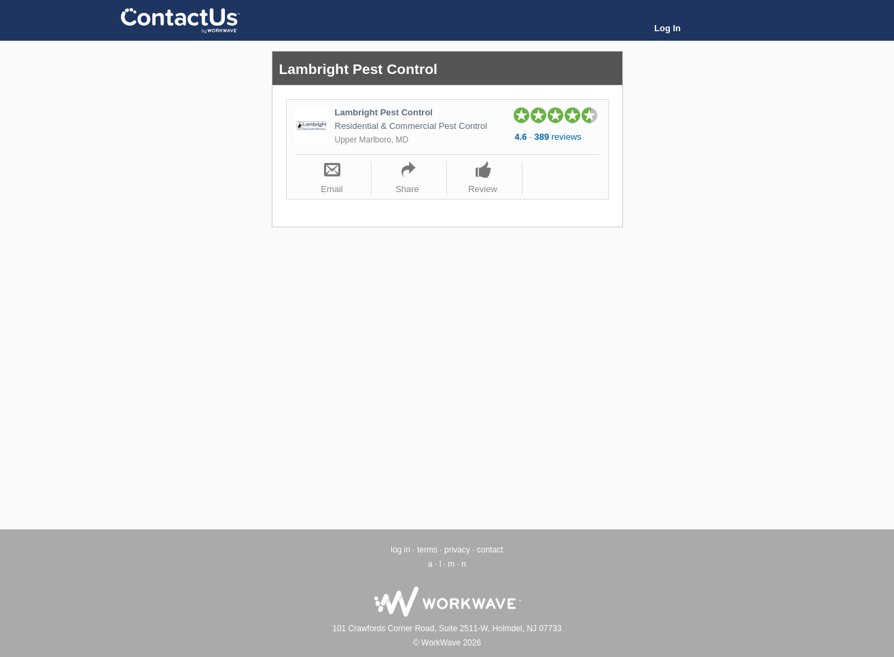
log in (400, 550)
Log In (667, 28)
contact (490, 550)
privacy (457, 550)
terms (427, 550)
